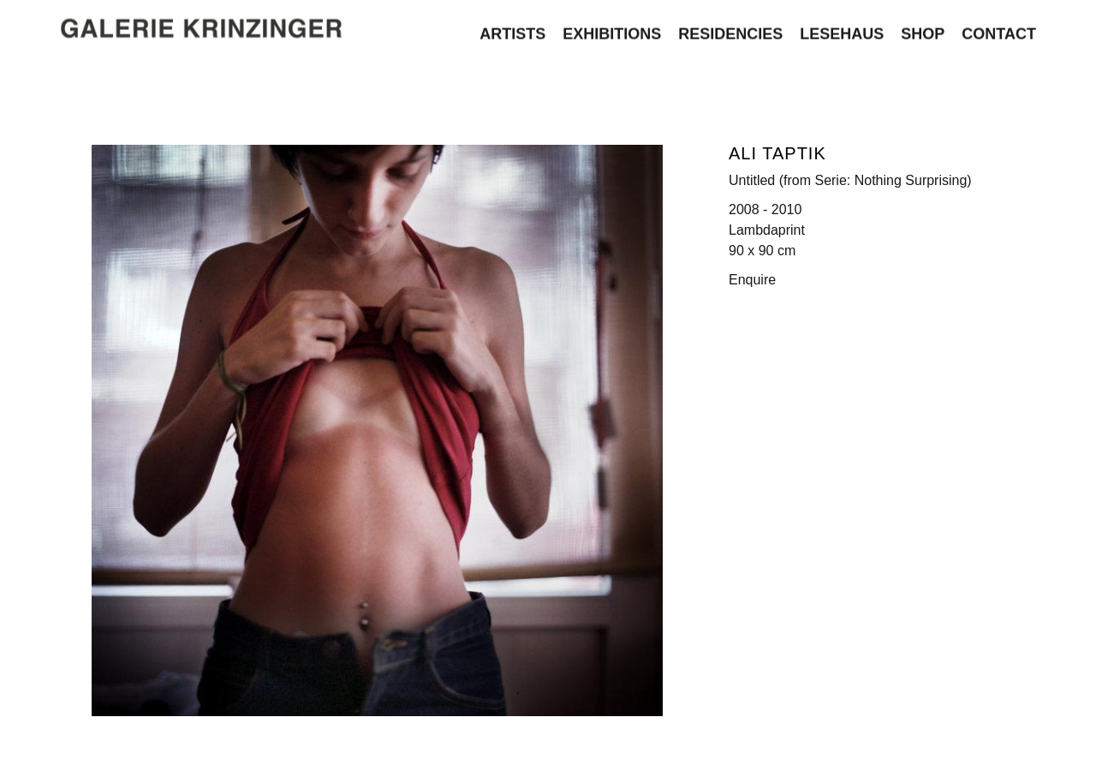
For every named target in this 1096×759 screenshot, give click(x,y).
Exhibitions (612, 30)
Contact (999, 30)
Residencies (730, 30)
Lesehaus (842, 30)
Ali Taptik (777, 153)
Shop (922, 30)
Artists (512, 30)
